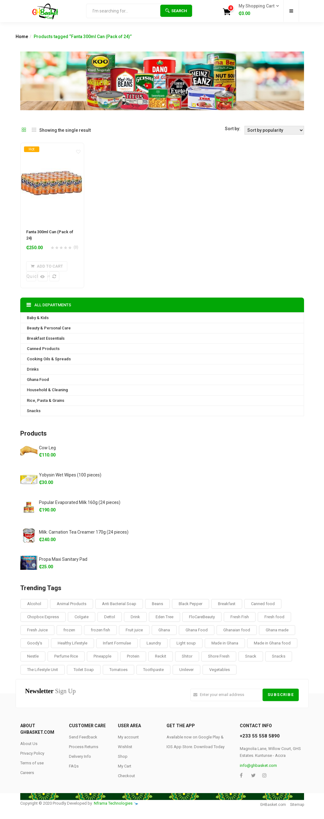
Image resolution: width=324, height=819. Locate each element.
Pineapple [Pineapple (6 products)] (102, 656)
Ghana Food (38, 379)
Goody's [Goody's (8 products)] (34, 643)
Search (176, 10)
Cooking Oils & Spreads (49, 359)
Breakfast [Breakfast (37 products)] (226, 603)
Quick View (31, 276)
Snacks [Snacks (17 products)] (278, 656)
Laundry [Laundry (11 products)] (154, 643)
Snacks (34, 410)
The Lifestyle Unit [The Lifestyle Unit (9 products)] (42, 669)
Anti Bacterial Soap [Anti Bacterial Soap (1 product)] (119, 603)
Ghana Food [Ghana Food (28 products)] (197, 630)
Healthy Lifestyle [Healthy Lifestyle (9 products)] (72, 643)
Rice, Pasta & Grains (45, 400)
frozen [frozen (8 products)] (69, 630)
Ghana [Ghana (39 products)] (164, 630)
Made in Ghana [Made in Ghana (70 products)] (224, 643)
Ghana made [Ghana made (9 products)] (277, 630)
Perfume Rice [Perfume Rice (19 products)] (66, 656)
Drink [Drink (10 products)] (135, 616)
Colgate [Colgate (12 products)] (82, 616)
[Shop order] (274, 130)
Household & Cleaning (47, 389)
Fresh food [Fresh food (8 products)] (274, 616)
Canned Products (43, 348)
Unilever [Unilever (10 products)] (186, 669)
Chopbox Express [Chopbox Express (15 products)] (43, 616)
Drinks (33, 369)
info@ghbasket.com (258, 765)
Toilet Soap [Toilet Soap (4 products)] (84, 669)
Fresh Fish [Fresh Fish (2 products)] (239, 616)
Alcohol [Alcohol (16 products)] (34, 603)
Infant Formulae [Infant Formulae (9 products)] (117, 643)
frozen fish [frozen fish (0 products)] (100, 630)
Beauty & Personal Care (49, 328)
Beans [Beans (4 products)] (157, 603)
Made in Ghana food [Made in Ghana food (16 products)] (272, 643)
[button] (257, 9)
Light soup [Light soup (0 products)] (186, 643)
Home (22, 36)
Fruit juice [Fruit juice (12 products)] (134, 630)
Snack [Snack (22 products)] (250, 656)
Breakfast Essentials (46, 338)
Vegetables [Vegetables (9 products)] (219, 669)
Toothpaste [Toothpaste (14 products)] (153, 669)
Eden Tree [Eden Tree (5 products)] (164, 616)
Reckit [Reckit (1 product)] (160, 656)
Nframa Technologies (113, 803)
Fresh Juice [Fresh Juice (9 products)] (37, 630)
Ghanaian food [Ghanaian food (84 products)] (236, 630)
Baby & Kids (38, 317)
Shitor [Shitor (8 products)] (187, 656)
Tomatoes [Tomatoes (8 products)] (118, 669)
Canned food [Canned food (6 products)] (263, 603)
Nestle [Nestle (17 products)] (33, 656)
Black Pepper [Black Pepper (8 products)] (190, 603)
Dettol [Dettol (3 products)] (109, 616)
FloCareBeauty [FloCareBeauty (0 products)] (202, 616)
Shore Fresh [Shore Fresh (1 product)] (219, 656)
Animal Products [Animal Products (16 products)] (71, 603)
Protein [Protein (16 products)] (133, 656)
